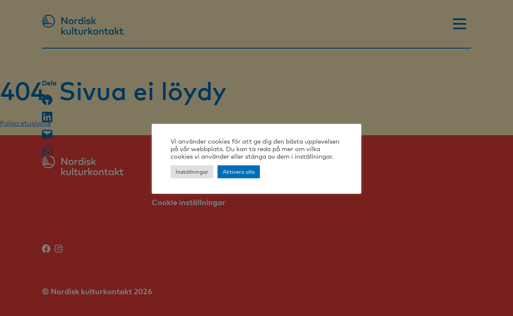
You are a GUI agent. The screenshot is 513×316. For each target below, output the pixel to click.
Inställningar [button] (192, 171)
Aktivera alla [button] (239, 171)
